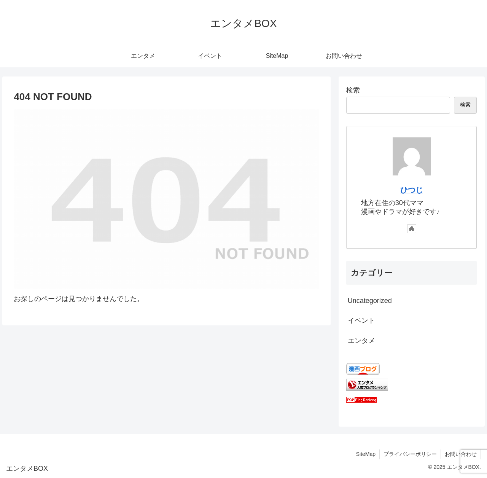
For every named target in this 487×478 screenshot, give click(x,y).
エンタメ (361, 340)
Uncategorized (370, 300)
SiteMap (366, 454)
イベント (361, 320)
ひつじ (411, 190)
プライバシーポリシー (410, 454)
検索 (353, 90)
